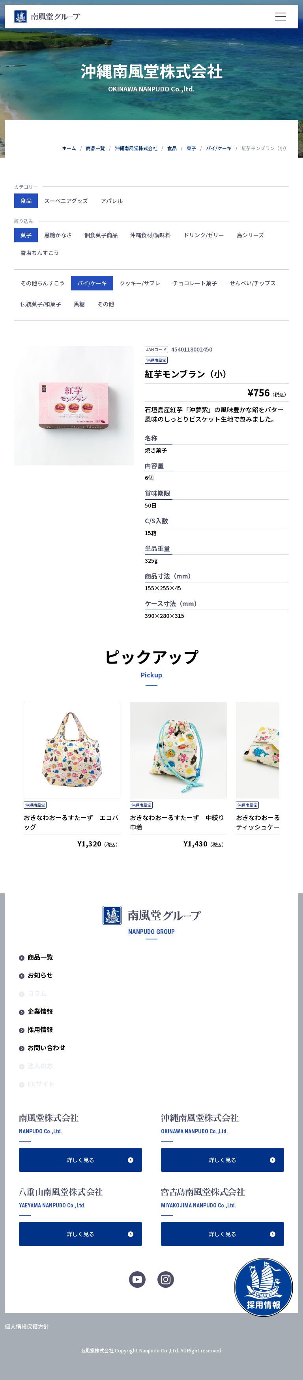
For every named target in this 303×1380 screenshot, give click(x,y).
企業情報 (40, 1011)
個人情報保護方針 (27, 1326)
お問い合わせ (46, 1047)
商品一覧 (40, 957)
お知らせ (40, 975)
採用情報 (40, 1029)
